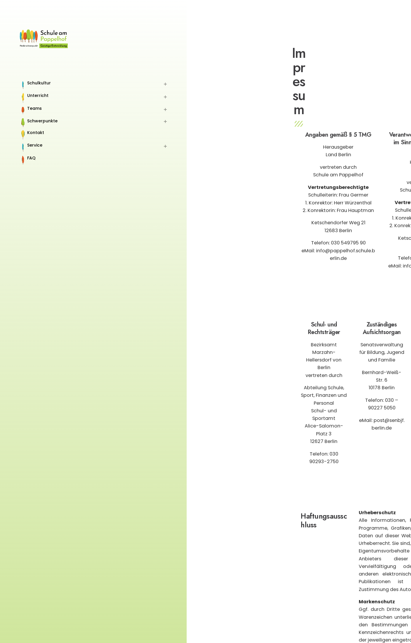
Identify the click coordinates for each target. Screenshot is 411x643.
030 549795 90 (348, 242)
